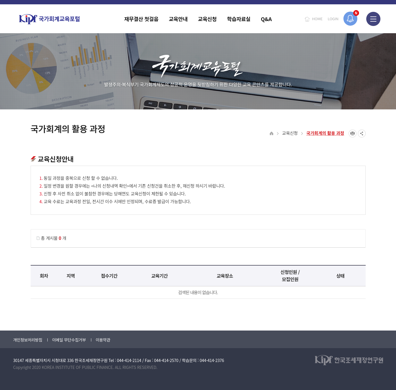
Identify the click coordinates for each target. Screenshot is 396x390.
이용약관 (103, 340)
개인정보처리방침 (27, 340)
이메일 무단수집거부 (69, 340)
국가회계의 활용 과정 (325, 133)
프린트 (352, 133)
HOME (317, 18)
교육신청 (290, 133)
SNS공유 (362, 133)
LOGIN (333, 18)
